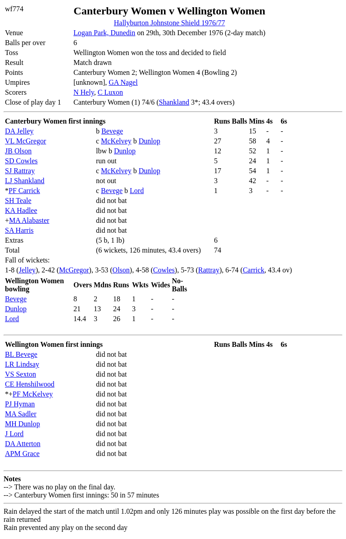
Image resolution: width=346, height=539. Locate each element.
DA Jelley (19, 131)
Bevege (112, 131)
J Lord (14, 434)
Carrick (253, 270)
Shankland (174, 102)
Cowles (164, 270)
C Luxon (110, 92)
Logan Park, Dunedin (104, 33)
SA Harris (19, 230)
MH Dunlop (22, 424)
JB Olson (18, 151)
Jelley (27, 270)
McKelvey (116, 141)
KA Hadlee (21, 210)
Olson (121, 270)
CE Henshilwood (30, 384)
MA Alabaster (29, 220)
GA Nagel (123, 82)
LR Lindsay (22, 364)
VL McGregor (25, 141)
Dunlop (149, 141)
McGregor (74, 270)
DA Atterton (23, 443)
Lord (137, 190)
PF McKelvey (33, 394)
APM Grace (22, 453)
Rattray (208, 270)
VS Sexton (20, 374)
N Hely (83, 92)
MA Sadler (20, 414)
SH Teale (18, 200)
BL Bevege (21, 354)
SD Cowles (21, 161)
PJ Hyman (20, 404)
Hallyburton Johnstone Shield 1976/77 (169, 23)
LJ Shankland (25, 180)
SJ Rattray (20, 171)
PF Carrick (24, 190)
